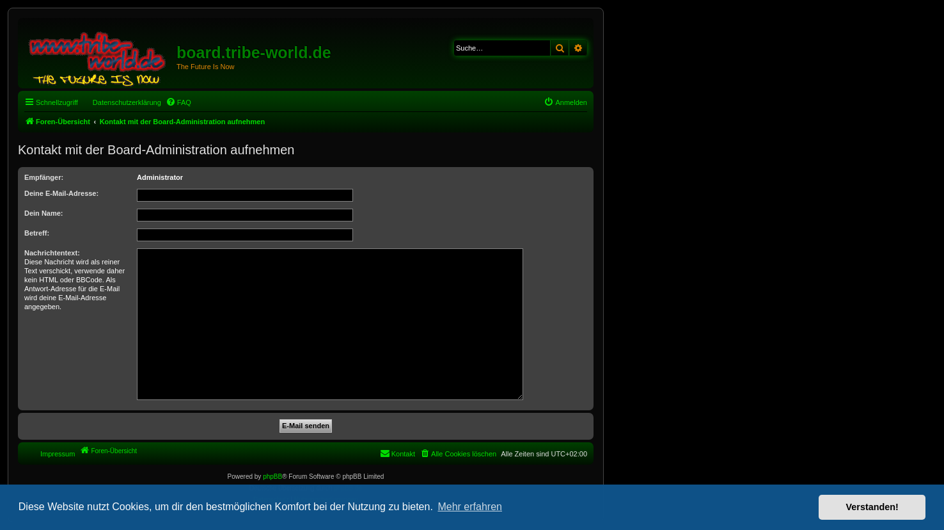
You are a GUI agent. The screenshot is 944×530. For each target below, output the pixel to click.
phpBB (272, 476)
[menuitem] (178, 102)
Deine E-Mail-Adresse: (61, 193)
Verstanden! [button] (872, 507)
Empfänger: (43, 177)
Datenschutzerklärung (127, 102)
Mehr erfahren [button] (469, 506)
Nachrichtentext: (52, 253)
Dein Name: (43, 213)
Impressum (57, 454)
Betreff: (36, 233)
